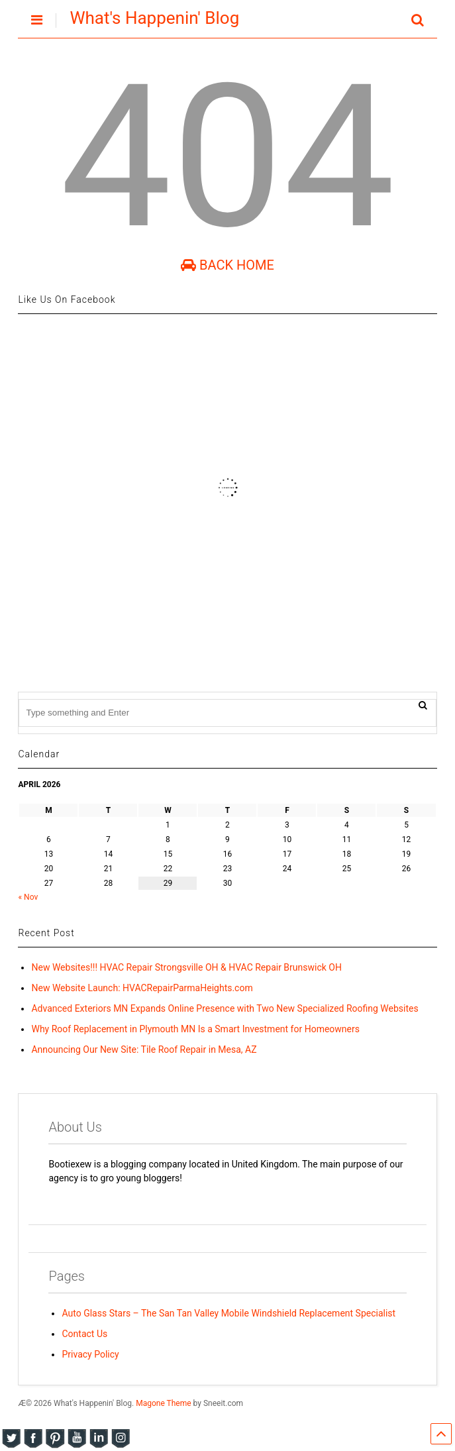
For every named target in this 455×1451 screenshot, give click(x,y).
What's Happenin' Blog (154, 18)
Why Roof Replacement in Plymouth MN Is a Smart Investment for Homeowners (195, 1029)
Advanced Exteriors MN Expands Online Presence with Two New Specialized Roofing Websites (224, 1008)
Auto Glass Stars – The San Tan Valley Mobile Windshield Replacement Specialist (228, 1313)
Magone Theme (163, 1403)
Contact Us (84, 1333)
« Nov (28, 897)
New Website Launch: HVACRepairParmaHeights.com (141, 988)
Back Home (227, 265)
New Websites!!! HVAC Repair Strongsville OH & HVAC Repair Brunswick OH (186, 967)
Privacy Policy (90, 1354)
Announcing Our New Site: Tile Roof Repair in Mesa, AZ (143, 1049)
